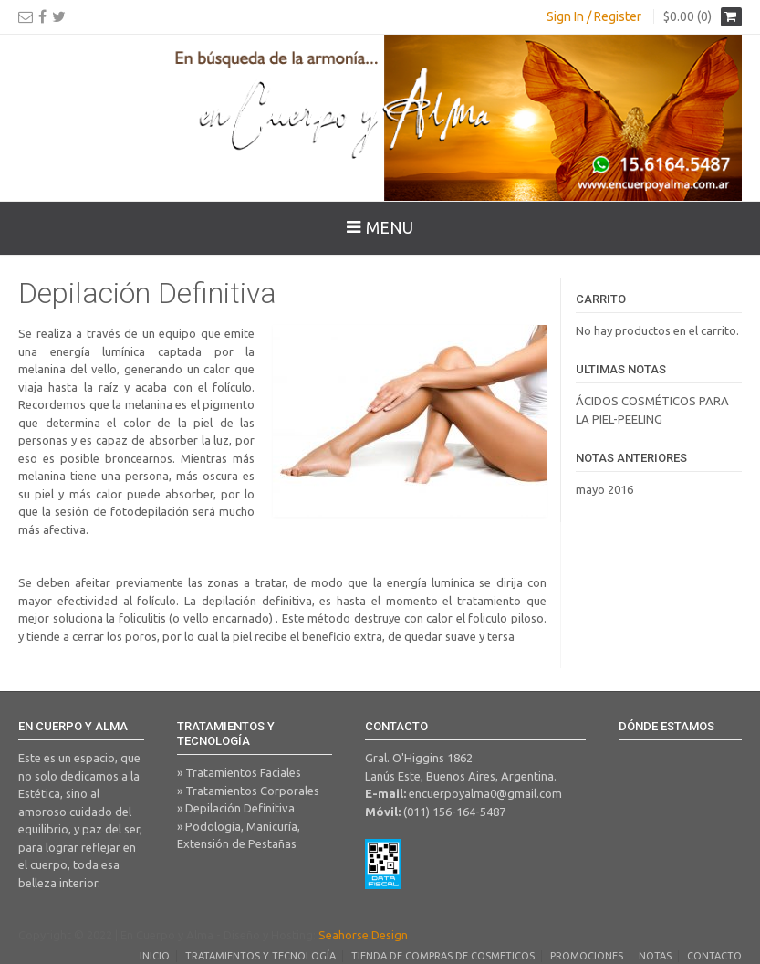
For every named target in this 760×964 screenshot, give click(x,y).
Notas (655, 955)
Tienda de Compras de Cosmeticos (443, 955)
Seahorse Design (363, 934)
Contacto (714, 955)
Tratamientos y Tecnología (260, 955)
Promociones (586, 955)
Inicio (155, 955)
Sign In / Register (594, 16)
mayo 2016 (604, 489)
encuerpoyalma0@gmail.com (485, 793)
